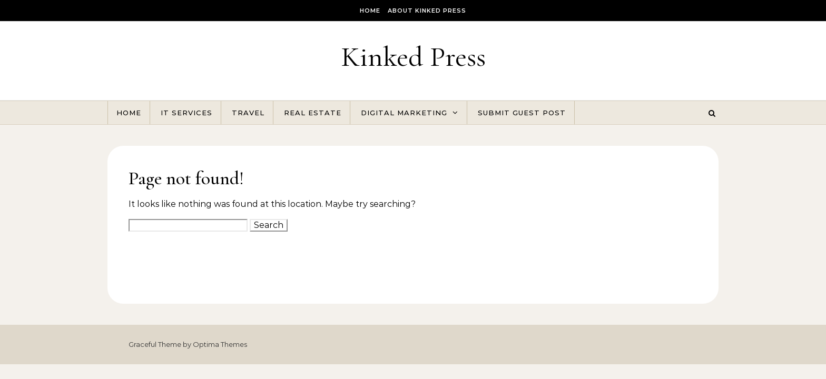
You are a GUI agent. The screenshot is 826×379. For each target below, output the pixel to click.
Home (370, 10)
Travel (248, 112)
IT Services (186, 112)
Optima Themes (220, 344)
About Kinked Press (427, 10)
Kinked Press (413, 56)
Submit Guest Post (522, 112)
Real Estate (312, 112)
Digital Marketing (404, 112)
